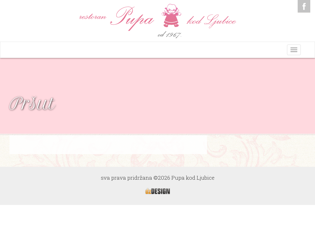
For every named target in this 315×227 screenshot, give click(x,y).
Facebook (304, 6)
